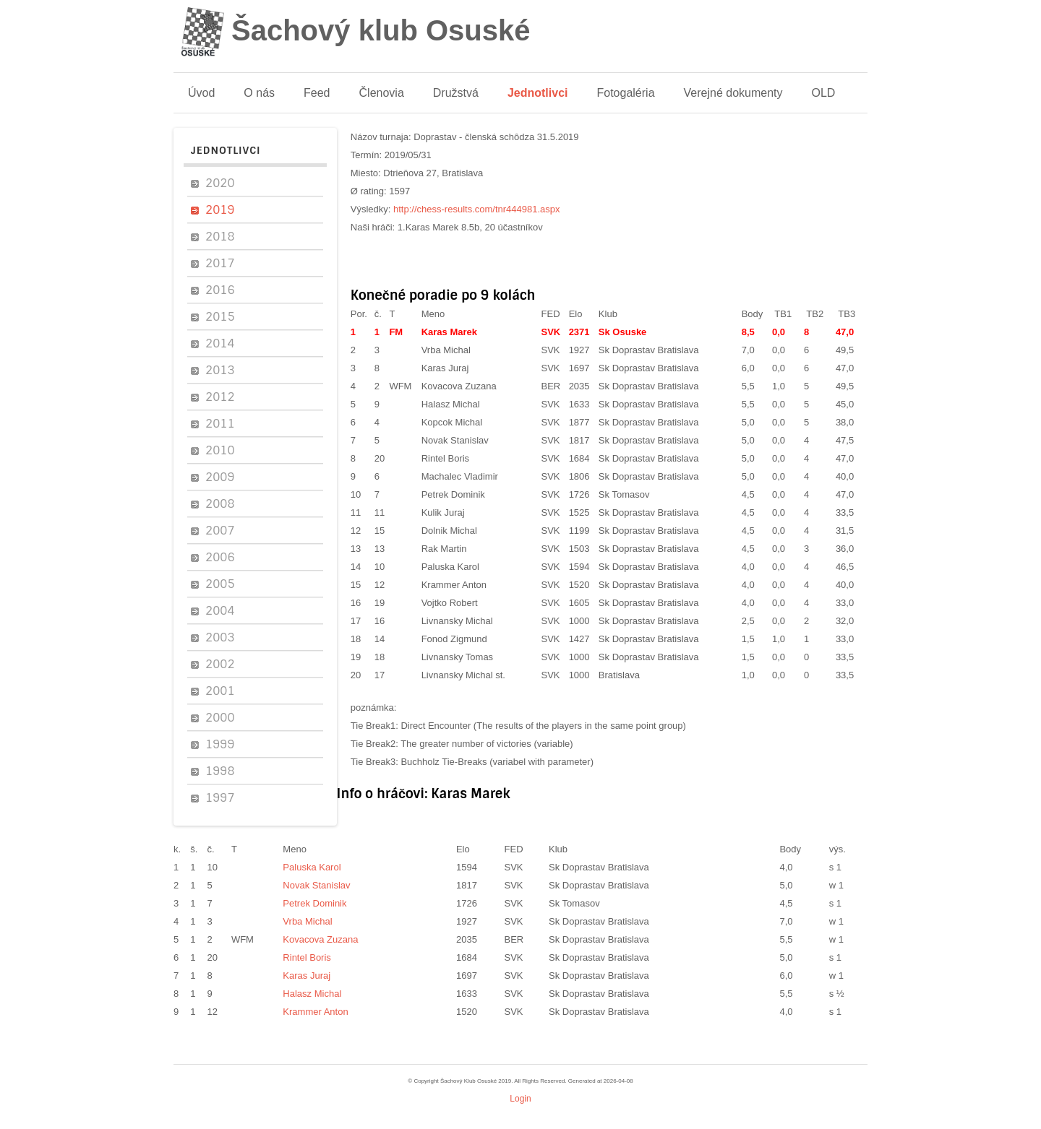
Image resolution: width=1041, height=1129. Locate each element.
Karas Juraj (445, 368)
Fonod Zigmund (454, 638)
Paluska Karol (450, 566)
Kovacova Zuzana (459, 386)
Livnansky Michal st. (463, 675)
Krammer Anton (454, 584)
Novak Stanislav (455, 440)
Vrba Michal (446, 350)
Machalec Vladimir (459, 476)
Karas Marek (449, 331)
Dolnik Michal (449, 530)
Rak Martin (444, 548)
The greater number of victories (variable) (486, 743)
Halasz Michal (450, 404)
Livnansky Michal (457, 620)
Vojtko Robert (449, 602)
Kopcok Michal (452, 422)
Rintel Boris (445, 458)
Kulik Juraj (443, 512)
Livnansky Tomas (457, 657)
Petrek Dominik (453, 494)
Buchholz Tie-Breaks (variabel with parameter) (497, 761)
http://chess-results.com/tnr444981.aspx (476, 209)
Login (520, 1099)
